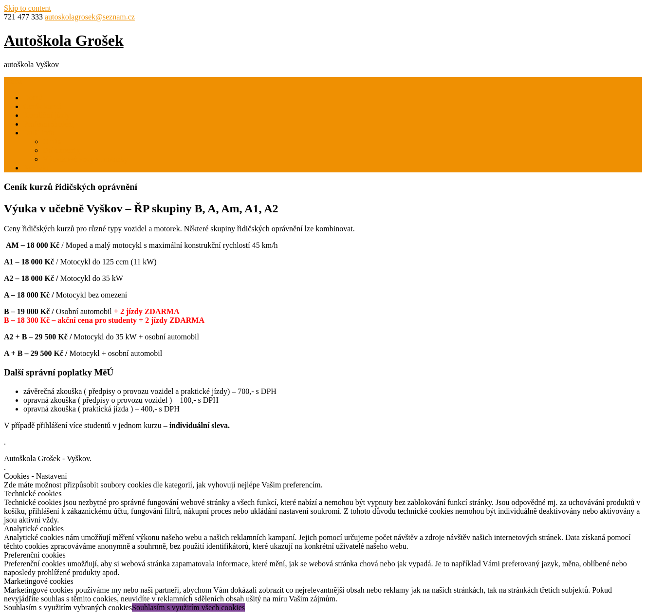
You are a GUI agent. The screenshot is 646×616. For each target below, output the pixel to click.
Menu (13, 81)
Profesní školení (48, 124)
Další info (39, 133)
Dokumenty (61, 150)
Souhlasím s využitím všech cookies (188, 607)
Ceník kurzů (42, 106)
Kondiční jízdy (46, 115)
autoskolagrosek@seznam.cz (90, 17)
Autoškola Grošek (64, 40)
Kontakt (36, 168)
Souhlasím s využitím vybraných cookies (68, 607)
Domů (33, 97)
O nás (52, 141)
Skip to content (27, 8)
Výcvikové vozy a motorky (85, 159)
